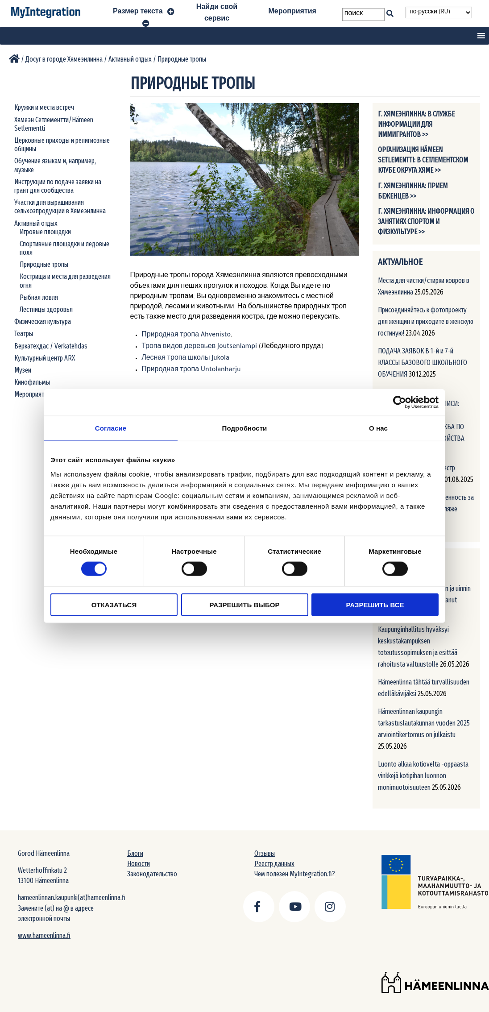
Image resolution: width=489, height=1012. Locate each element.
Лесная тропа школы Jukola (185, 358)
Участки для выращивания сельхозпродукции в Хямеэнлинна (60, 206)
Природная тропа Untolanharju (190, 370)
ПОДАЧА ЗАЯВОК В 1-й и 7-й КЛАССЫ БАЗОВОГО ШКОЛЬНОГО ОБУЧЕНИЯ (422, 362)
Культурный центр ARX (44, 358)
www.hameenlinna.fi (44, 935)
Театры (23, 333)
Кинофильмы (32, 382)
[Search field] (363, 14)
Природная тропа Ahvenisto (186, 335)
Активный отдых (36, 223)
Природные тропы (44, 264)
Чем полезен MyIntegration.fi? (294, 874)
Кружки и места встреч (44, 107)
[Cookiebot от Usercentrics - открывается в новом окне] (400, 402)
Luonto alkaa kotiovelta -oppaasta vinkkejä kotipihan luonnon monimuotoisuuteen (423, 776)
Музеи (22, 370)
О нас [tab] (378, 428)
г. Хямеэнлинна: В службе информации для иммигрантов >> (416, 124)
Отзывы (264, 853)
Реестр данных (274, 863)
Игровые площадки (45, 232)
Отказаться (114, 604)
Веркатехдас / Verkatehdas (50, 346)
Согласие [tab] (110, 428)
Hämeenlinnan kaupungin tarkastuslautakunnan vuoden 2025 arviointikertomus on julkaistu (424, 723)
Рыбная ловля (39, 297)
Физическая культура (42, 321)
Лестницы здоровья (46, 309)
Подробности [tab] (244, 428)
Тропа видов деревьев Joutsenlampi (199, 347)
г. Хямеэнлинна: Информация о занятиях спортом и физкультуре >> (426, 221)
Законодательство (152, 874)
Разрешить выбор (245, 604)
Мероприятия (292, 12)
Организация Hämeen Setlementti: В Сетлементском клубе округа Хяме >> (423, 159)
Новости (138, 863)
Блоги (135, 853)
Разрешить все (375, 604)
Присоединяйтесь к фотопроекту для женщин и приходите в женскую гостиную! (425, 321)
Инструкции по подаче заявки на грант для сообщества (57, 186)
